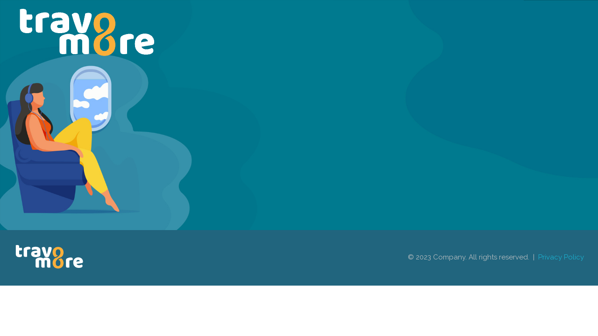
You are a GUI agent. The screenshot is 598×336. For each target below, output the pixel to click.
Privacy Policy (561, 257)
